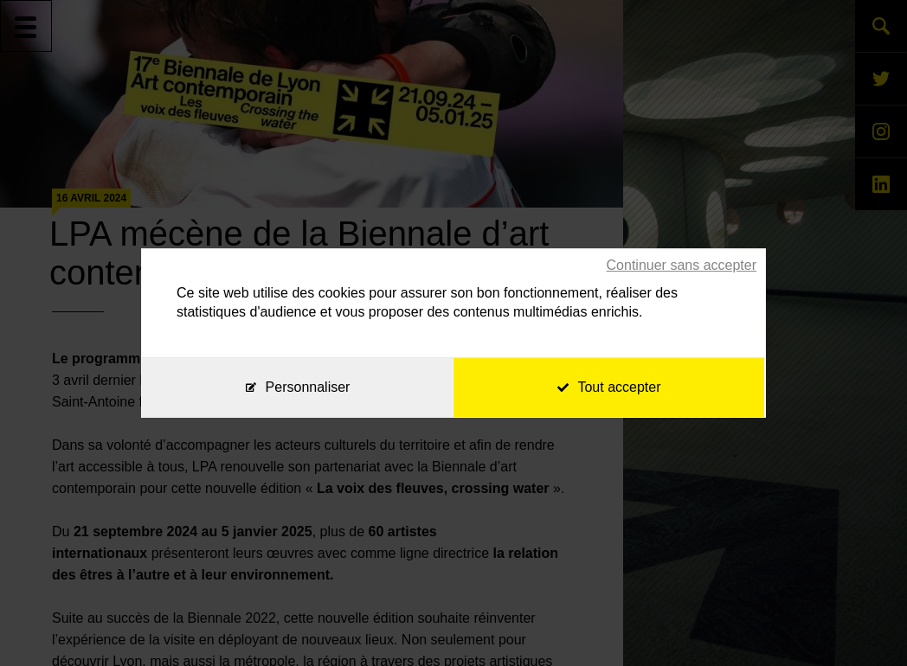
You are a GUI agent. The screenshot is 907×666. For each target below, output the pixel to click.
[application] (863, 623)
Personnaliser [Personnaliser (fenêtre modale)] (308, 387)
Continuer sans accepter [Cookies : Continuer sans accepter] (681, 265)
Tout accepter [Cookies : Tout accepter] (608, 387)
